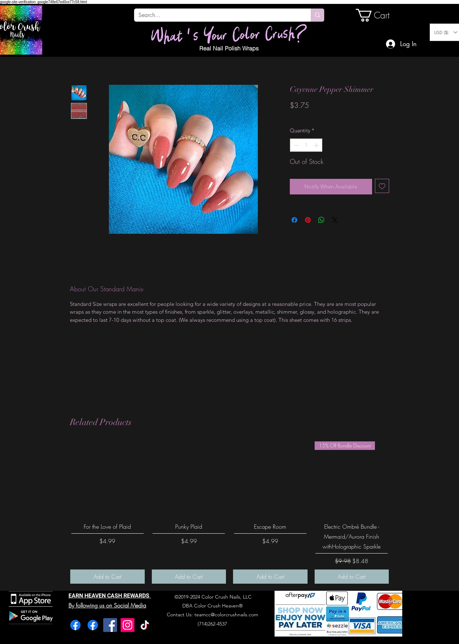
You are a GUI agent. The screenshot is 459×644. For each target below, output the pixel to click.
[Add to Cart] (107, 576)
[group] (229, 512)
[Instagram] (127, 625)
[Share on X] (335, 220)
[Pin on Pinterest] (308, 220)
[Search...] (217, 15)
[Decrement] (295, 145)
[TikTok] (145, 625)
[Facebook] (75, 625)
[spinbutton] (306, 145)
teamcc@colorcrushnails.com (226, 614)
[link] (380, 15)
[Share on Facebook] (294, 220)
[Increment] (317, 145)
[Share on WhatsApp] (321, 220)
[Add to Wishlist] (382, 186)
